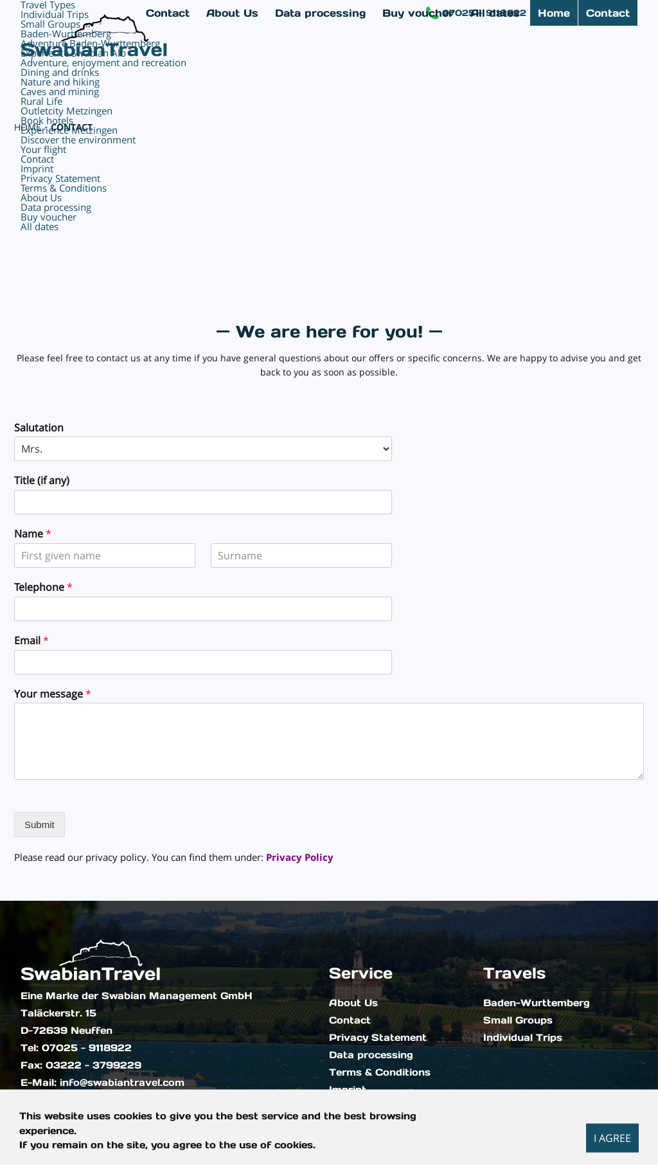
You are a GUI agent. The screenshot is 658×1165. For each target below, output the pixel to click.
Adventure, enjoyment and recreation (103, 62)
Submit (39, 824)
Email (31, 640)
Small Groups (518, 1020)
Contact (608, 12)
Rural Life (41, 101)
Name (32, 534)
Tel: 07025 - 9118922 (76, 1048)
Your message (52, 694)
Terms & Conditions (380, 1072)
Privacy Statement (378, 1037)
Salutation (39, 428)
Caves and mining (60, 91)
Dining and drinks (60, 72)
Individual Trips (522, 1037)
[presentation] (96, 841)
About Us (353, 1003)
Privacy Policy (299, 857)
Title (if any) (41, 480)
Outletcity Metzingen (66, 110)
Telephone (43, 587)
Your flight (43, 149)
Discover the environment (78, 139)
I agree (612, 1137)
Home (554, 12)
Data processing (371, 1055)
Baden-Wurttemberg (536, 1003)
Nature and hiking (60, 81)
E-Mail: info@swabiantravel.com (102, 1082)
